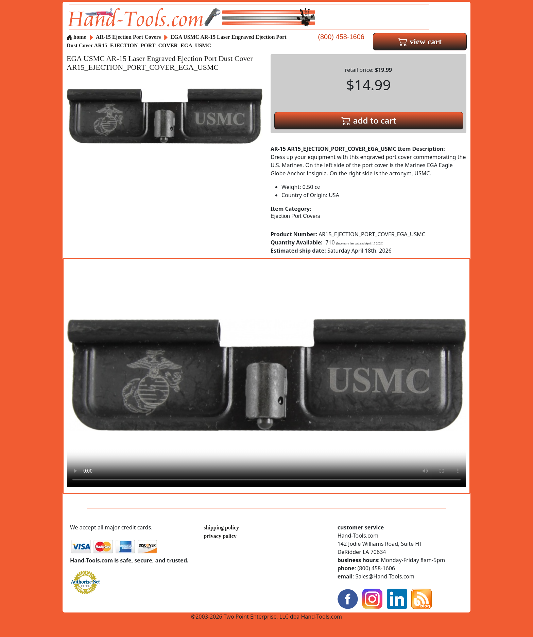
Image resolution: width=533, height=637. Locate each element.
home (76, 37)
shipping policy (221, 527)
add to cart (368, 120)
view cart (420, 41)
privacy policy (220, 536)
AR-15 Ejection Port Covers (128, 37)
